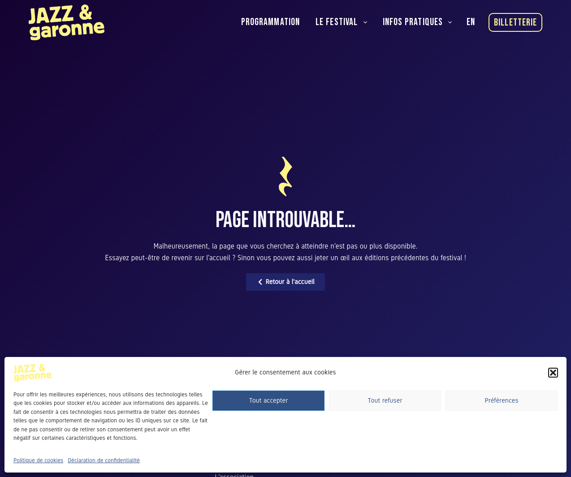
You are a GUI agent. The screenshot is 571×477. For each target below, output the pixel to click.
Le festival (343, 22)
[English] (471, 22)
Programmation (270, 22)
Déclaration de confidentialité (104, 460)
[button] (553, 372)
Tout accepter (268, 400)
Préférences (501, 400)
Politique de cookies (38, 460)
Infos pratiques (419, 22)
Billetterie (515, 23)
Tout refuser (385, 400)
